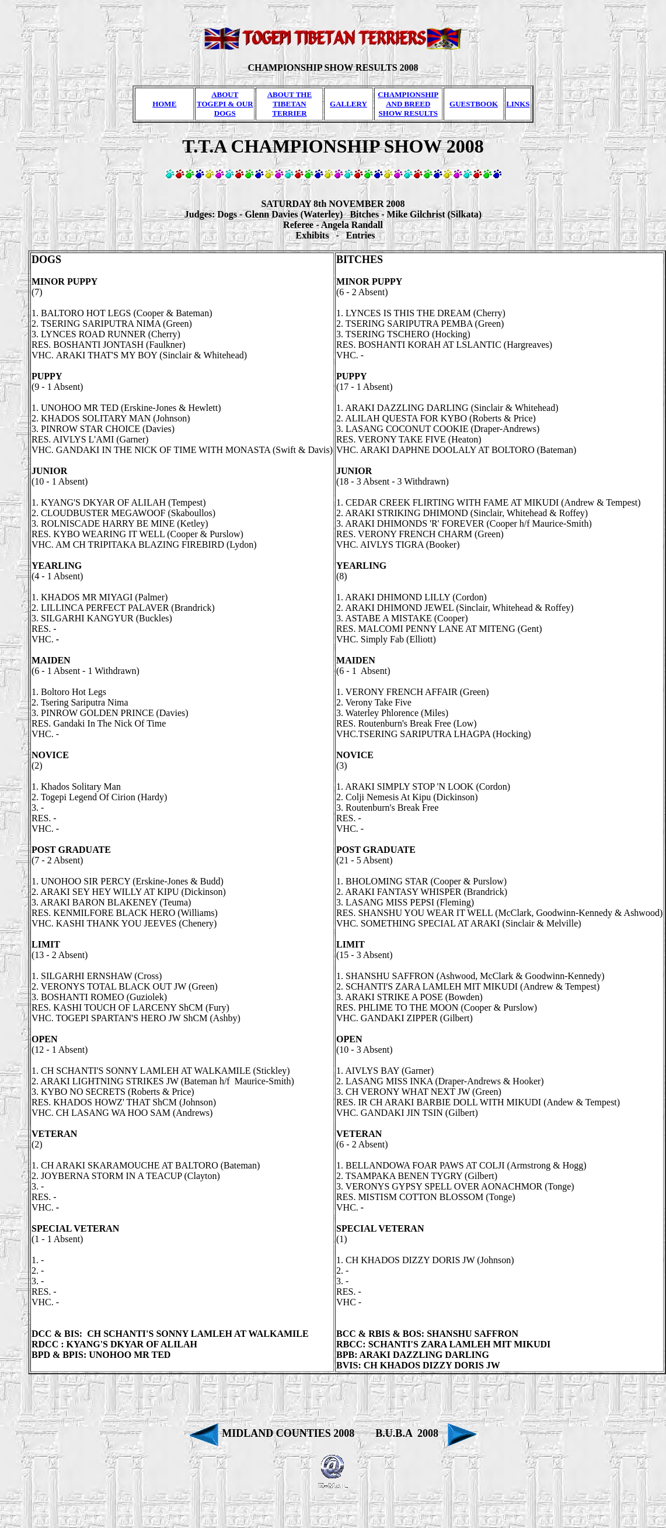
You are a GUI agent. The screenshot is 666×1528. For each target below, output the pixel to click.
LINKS (517, 103)
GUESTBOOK (473, 103)
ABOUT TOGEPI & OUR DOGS (225, 103)
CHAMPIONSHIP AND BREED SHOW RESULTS (408, 103)
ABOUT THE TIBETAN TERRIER (289, 103)
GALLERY (348, 103)
